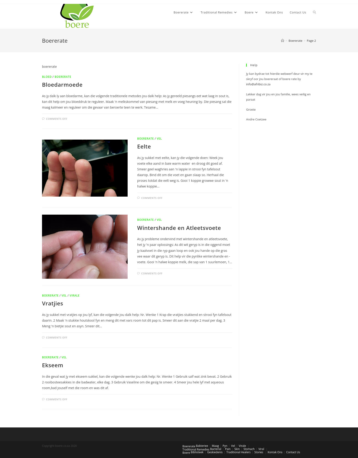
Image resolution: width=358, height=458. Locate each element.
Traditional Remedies (195, 449)
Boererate (63, 77)
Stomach (249, 449)
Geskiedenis (215, 452)
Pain (228, 449)
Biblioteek (197, 452)
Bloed (47, 77)
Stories (258, 452)
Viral (261, 449)
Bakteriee (202, 446)
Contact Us (293, 452)
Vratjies (52, 303)
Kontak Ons (275, 452)
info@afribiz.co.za (258, 84)
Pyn (225, 446)
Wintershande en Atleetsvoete (179, 228)
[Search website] (314, 12)
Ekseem (52, 365)
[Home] (282, 41)
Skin (237, 449)
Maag (215, 446)
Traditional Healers (238, 452)
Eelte (144, 146)
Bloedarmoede (62, 84)
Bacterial (215, 449)
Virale (75, 295)
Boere (186, 453)
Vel (159, 139)
